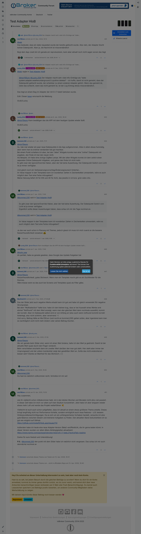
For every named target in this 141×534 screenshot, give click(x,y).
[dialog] (70, 267)
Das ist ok (86, 271)
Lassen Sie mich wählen (59, 271)
